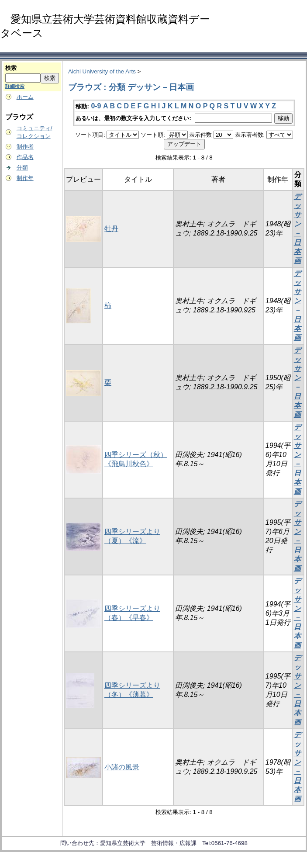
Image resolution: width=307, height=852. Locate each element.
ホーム (25, 97)
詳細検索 (14, 86)
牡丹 (111, 228)
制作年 (25, 178)
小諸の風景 (121, 767)
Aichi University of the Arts (102, 71)
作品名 (25, 157)
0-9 (96, 106)
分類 (22, 167)
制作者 (25, 146)
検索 (11, 68)
